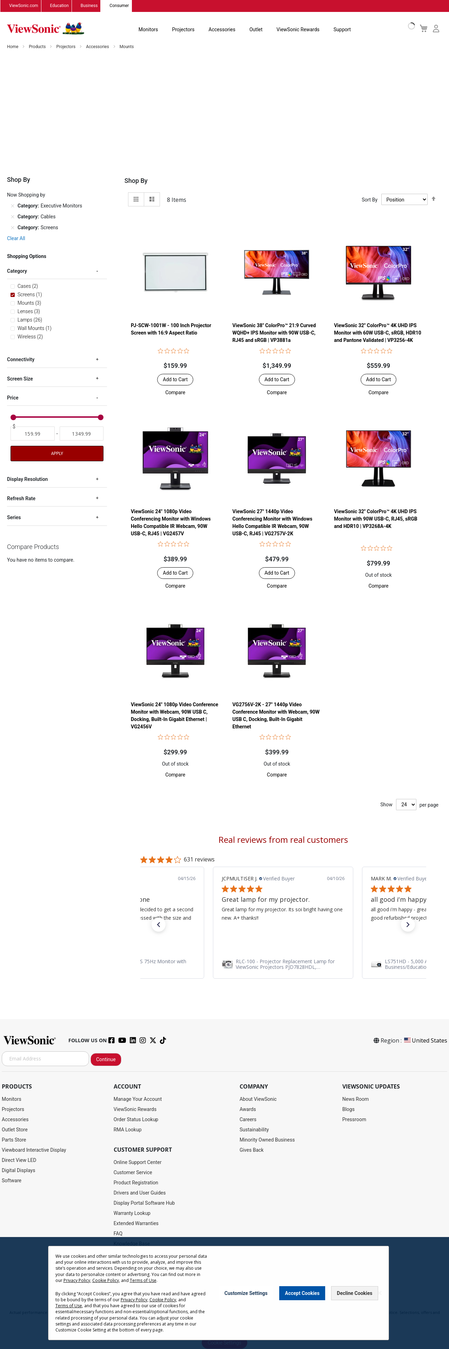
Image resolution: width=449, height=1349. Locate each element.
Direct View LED (19, 1160)
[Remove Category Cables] (13, 217)
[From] (33, 434)
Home (13, 47)
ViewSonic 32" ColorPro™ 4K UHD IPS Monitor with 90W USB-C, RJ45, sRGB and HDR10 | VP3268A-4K (375, 519)
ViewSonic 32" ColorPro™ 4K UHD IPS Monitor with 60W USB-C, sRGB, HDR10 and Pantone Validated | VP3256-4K (377, 333)
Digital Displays (18, 1170)
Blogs (348, 1109)
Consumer (119, 6)
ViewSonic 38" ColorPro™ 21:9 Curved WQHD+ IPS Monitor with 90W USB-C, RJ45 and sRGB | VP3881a (274, 333)
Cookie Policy (105, 1280)
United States (425, 1040)
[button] (175, 393)
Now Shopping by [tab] (26, 195)
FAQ (118, 1233)
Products (38, 47)
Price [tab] (13, 398)
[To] (82, 434)
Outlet (255, 29)
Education (59, 6)
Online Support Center (138, 1162)
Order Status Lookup (136, 1119)
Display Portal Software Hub (144, 1203)
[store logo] (45, 28)
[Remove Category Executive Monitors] (13, 206)
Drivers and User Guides (140, 1193)
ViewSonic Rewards (297, 29)
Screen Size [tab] (20, 379)
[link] (283, 964)
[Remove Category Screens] (13, 228)
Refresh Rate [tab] (21, 499)
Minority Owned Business (267, 1140)
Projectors (183, 29)
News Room (355, 1099)
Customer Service (133, 1172)
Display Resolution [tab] (27, 479)
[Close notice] (379, 1293)
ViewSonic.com (23, 6)
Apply (57, 453)
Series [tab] (14, 518)
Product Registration (136, 1182)
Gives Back (252, 1150)
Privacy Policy (76, 1280)
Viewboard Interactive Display (34, 1150)
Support (342, 29)
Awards (248, 1109)
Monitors (148, 29)
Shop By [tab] (136, 181)
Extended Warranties (136, 1223)
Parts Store (14, 1140)
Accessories (222, 29)
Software (11, 1180)
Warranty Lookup (132, 1213)
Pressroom (354, 1119)
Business (89, 6)
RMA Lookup (128, 1129)
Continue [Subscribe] (106, 1059)
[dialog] (224, 1293)
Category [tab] (17, 271)
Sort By (369, 200)
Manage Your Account (138, 1099)
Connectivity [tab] (20, 360)
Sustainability (254, 1129)
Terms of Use (143, 1280)
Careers (248, 1119)
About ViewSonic (258, 1099)
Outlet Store (15, 1129)
